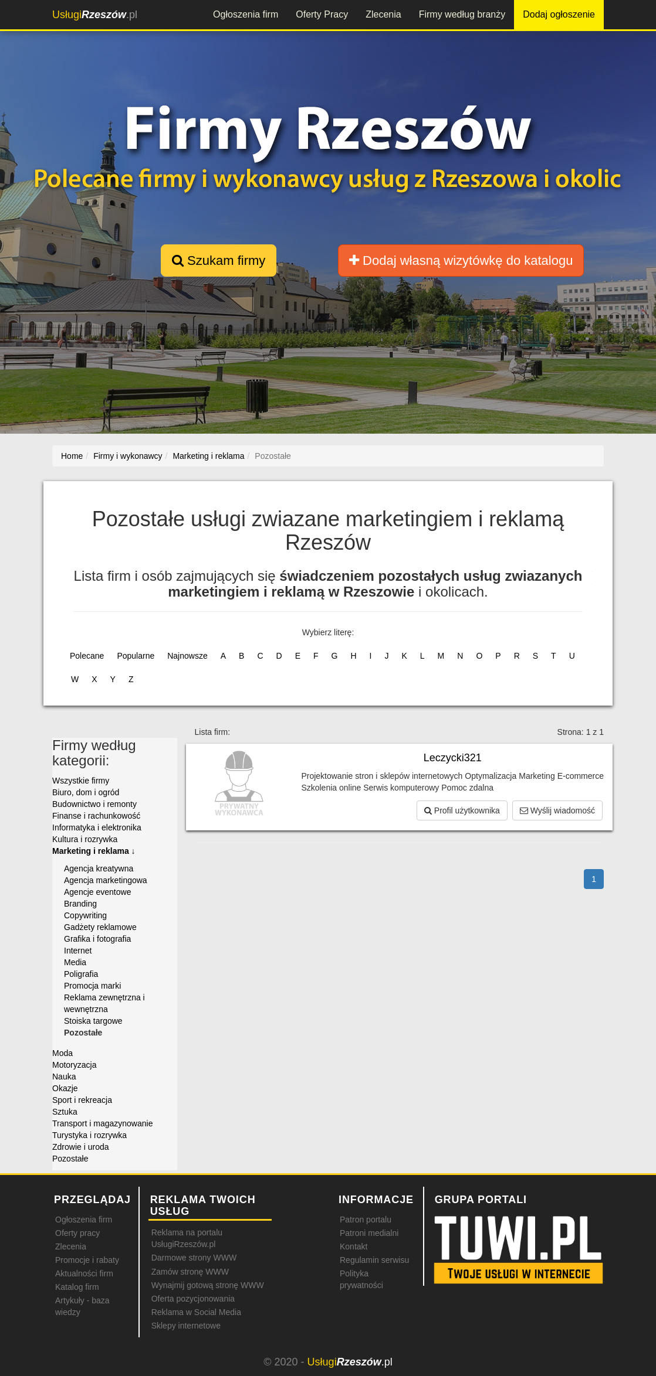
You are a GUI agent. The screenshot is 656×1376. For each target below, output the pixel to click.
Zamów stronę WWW (190, 1271)
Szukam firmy (218, 260)
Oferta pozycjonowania (193, 1298)
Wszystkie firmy (80, 780)
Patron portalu (365, 1219)
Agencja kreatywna (98, 868)
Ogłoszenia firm (245, 14)
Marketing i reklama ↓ (94, 851)
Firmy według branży (462, 14)
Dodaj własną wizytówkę (461, 260)
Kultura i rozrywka (84, 839)
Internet (78, 950)
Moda (62, 1053)
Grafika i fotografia (97, 939)
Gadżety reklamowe (100, 927)
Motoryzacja (74, 1065)
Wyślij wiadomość (557, 810)
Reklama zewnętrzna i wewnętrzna (104, 1003)
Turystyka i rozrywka (89, 1135)
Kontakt (353, 1246)
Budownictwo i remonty (94, 804)
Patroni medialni (369, 1233)
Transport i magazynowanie (102, 1123)
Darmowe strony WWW (193, 1257)
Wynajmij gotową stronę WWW (207, 1285)
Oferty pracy (77, 1233)
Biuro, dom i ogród (85, 792)
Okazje (65, 1088)
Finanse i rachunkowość (96, 815)
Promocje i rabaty (87, 1260)
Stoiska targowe (93, 1021)
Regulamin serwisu (374, 1260)
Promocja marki (92, 985)
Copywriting (85, 915)
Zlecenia (383, 14)
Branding (80, 903)
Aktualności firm (84, 1273)
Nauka (64, 1076)
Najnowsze (187, 655)
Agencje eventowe (97, 892)
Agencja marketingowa (105, 880)
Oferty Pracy (322, 14)
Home (72, 456)
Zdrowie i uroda (80, 1147)
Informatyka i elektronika (96, 827)
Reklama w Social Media (196, 1312)
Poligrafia (81, 974)
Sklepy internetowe (186, 1325)
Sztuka (64, 1111)
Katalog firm (77, 1287)
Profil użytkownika (462, 810)
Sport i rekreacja (82, 1100)
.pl (94, 15)
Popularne (135, 655)
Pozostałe (70, 1158)
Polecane (87, 655)
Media (75, 962)
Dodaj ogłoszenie (559, 14)
